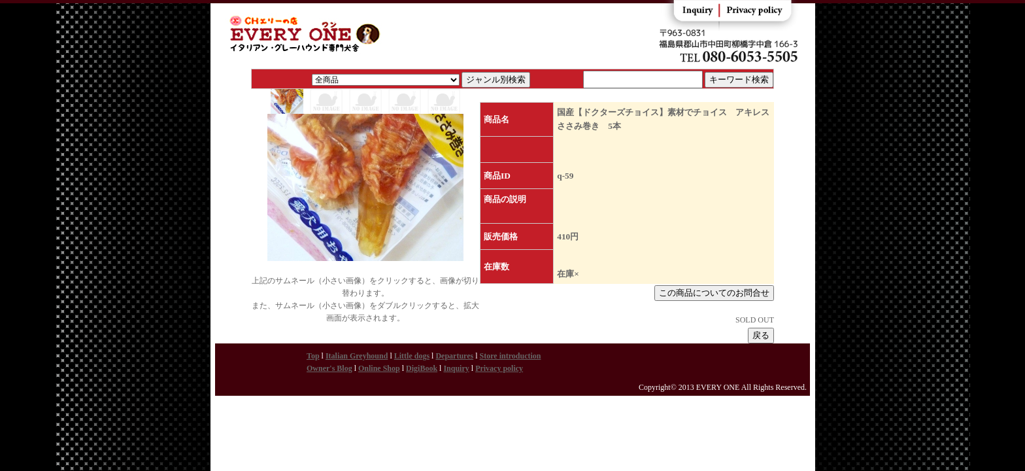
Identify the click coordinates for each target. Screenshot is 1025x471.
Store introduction (510, 355)
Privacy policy (499, 368)
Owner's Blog (329, 368)
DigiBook (421, 368)
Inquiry (456, 368)
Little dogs (411, 355)
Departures (454, 355)
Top (313, 355)
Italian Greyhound (357, 355)
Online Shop (379, 368)
